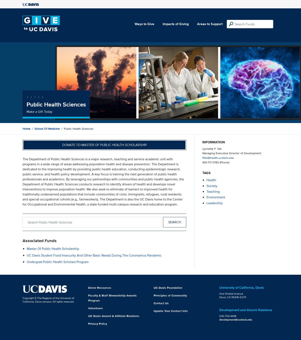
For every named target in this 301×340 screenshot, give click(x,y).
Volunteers (95, 308)
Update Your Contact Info (171, 311)
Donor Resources (99, 288)
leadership (215, 203)
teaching (213, 191)
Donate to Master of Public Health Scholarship (104, 144)
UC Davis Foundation (168, 288)
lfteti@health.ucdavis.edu (218, 157)
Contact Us (161, 303)
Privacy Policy (97, 324)
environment (216, 197)
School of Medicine (47, 129)
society (212, 185)
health (211, 180)
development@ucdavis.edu (235, 320)
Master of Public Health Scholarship (53, 248)
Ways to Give (144, 24)
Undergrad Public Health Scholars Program (58, 261)
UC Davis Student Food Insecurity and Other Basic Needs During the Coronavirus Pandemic (94, 255)
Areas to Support (210, 24)
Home (26, 129)
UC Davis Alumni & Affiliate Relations (113, 316)
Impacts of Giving (176, 24)
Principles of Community (170, 295)
